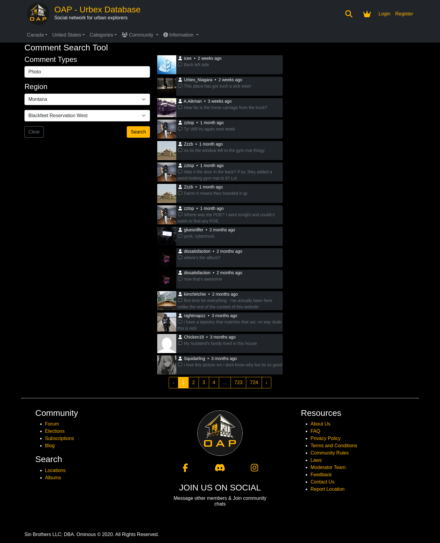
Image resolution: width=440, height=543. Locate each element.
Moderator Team (328, 467)
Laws (316, 460)
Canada (35, 34)
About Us (320, 423)
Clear (34, 131)
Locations (55, 470)
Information (179, 34)
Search (138, 131)
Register (404, 13)
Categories (101, 34)
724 (254, 382)
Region (35, 86)
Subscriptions (59, 438)
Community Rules (330, 452)
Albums (53, 477)
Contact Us (322, 481)
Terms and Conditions (334, 445)
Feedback (321, 474)
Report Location (328, 489)
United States (66, 34)
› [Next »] (266, 382)
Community (138, 34)
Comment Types (50, 59)
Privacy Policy (326, 438)
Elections (55, 431)
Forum (52, 423)
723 (238, 382)
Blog (50, 445)
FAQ (315, 431)
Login (384, 13)
